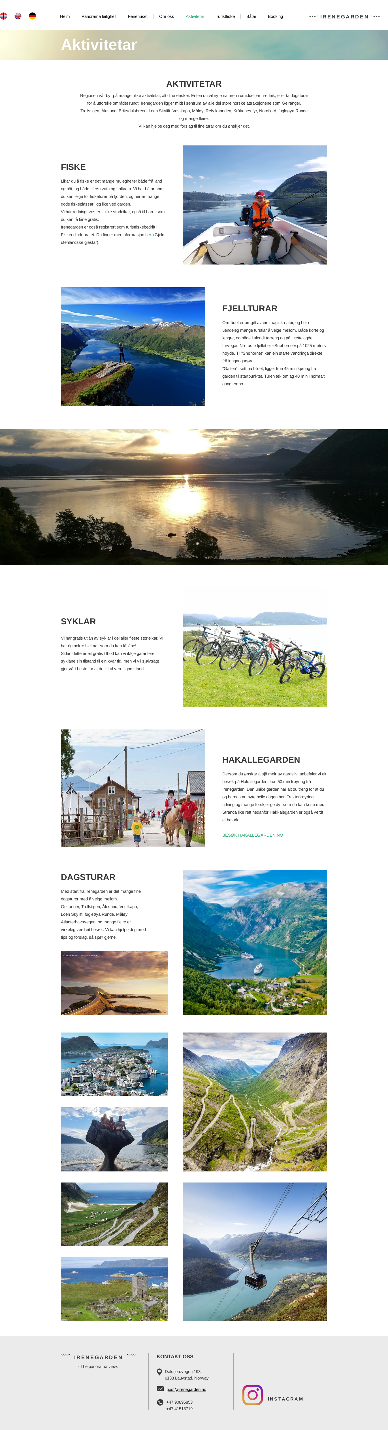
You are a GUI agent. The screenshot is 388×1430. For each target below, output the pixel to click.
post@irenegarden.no (186, 1389)
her (148, 234)
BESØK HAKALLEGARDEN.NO (252, 835)
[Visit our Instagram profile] (252, 1395)
